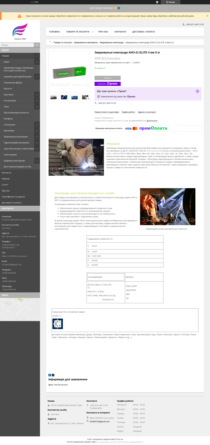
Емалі (6, 61)
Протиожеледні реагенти (16, 112)
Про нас (6, 190)
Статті (5, 184)
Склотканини (10, 154)
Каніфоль (8, 118)
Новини (5, 178)
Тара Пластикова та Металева (19, 148)
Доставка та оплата (12, 202)
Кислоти (8, 88)
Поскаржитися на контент (108, 442)
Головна (54, 31)
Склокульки (9, 124)
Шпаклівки (9, 130)
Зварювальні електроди (111, 42)
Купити (107, 78)
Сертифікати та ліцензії (13, 196)
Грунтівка (8, 94)
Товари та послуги (77, 31)
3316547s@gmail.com (12, 264)
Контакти (6, 172)
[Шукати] (37, 45)
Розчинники (10, 100)
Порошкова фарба (13, 82)
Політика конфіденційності (131, 442)
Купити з (107, 83)
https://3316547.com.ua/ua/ (14, 256)
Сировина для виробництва (17, 76)
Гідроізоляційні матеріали (16, 142)
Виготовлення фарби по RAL (17, 166)
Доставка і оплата (143, 31)
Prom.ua (119, 439)
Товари (5, 55)
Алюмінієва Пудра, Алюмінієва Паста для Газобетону (18, 69)
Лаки (6, 106)
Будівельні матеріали (14, 160)
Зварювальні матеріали (16, 136)
